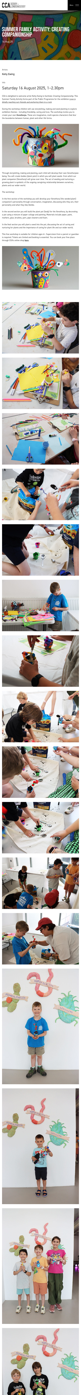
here (27, 240)
